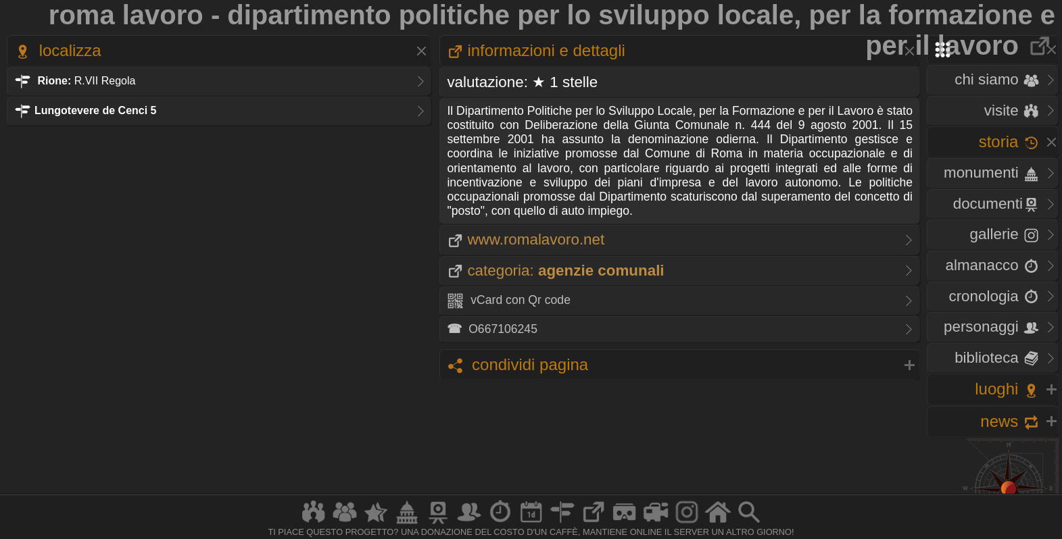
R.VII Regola (74, 80)
